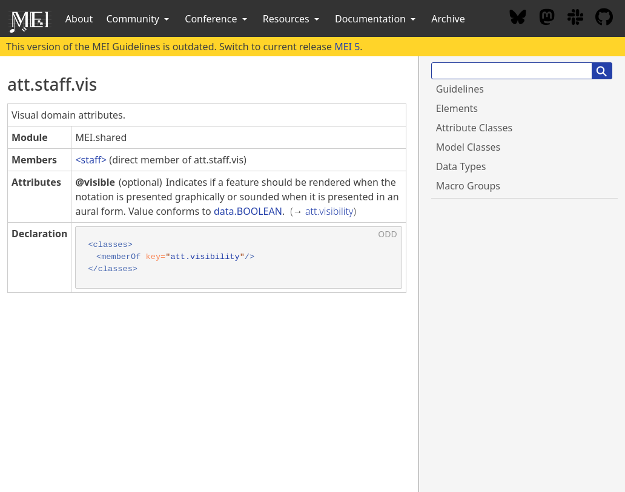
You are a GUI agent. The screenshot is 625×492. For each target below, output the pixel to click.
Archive (448, 18)
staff (91, 159)
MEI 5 (347, 46)
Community (138, 18)
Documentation (376, 18)
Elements (457, 108)
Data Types (461, 166)
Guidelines (460, 89)
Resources (292, 18)
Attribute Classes (474, 127)
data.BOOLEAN (248, 211)
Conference (217, 18)
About (79, 18)
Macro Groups (468, 185)
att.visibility (329, 211)
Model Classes (468, 147)
